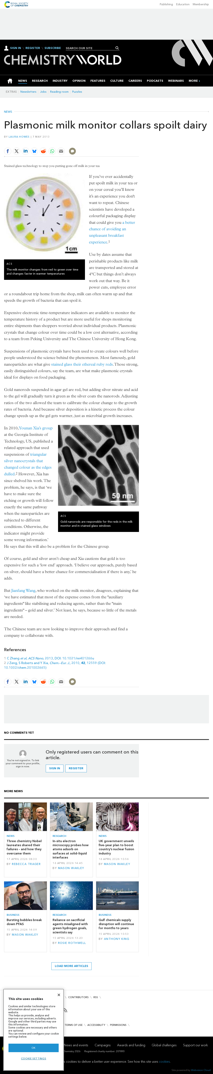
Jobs (43, 91)
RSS (95, 997)
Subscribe (53, 48)
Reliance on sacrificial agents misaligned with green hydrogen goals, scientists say (70, 926)
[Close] (58, 994)
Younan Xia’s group (36, 428)
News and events (76, 1045)
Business (13, 914)
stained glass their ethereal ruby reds (82, 364)
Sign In (15, 48)
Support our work (195, 1045)
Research (59, 835)
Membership (201, 4)
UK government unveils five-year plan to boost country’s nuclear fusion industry (116, 847)
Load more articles (71, 966)
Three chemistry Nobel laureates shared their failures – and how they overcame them (24, 847)
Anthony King (116, 939)
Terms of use (74, 1024)
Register (32, 48)
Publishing (166, 4)
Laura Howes (19, 136)
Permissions (118, 1024)
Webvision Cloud (201, 1070)
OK (34, 1047)
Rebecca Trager (26, 864)
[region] (33, 1030)
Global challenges (164, 1045)
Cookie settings (33, 1058)
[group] (193, 81)
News (8, 112)
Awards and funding (131, 1045)
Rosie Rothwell (72, 943)
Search (117, 48)
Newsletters (28, 91)
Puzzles (77, 91)
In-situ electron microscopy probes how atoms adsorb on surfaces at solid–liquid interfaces (71, 849)
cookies (164, 1061)
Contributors (78, 997)
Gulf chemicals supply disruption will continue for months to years (116, 924)
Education (183, 4)
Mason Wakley (71, 868)
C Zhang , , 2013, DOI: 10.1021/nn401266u (50, 658)
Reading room (59, 91)
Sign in (54, 768)
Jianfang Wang (23, 590)
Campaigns (103, 1045)
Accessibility (96, 1024)
